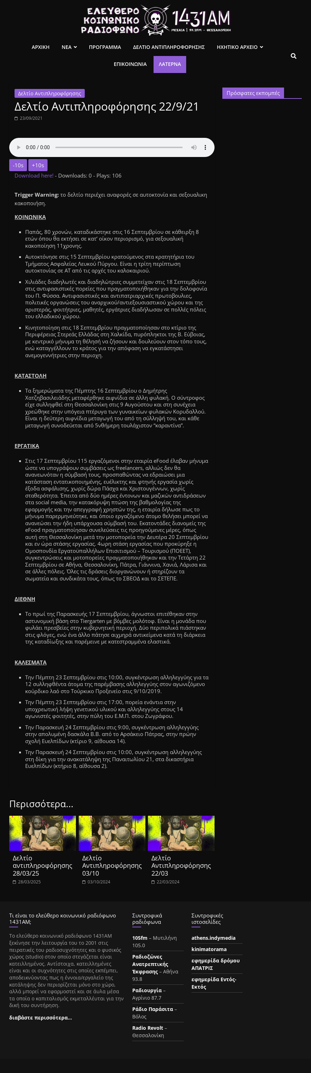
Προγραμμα (105, 47)
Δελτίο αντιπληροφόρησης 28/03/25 (42, 865)
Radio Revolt (147, 1027)
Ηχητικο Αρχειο (237, 47)
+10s (38, 165)
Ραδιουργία (147, 990)
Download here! (35, 175)
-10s (18, 165)
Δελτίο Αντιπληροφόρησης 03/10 (112, 865)
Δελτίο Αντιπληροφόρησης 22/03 (181, 865)
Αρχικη (40, 47)
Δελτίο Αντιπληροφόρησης (49, 93)
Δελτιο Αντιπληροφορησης (169, 47)
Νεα (67, 47)
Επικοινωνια (130, 64)
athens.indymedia (213, 937)
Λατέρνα (170, 64)
